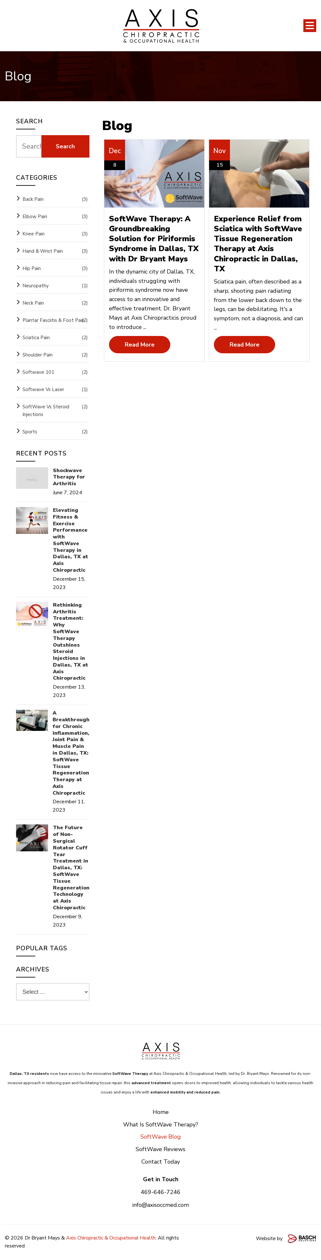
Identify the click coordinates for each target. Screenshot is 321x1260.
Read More (140, 344)
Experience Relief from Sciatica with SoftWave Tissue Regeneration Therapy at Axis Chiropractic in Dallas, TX (258, 244)
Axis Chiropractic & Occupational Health (111, 1237)
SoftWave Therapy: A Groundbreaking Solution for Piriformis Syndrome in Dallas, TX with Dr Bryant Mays (154, 239)
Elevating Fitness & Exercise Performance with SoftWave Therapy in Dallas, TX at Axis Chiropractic (70, 540)
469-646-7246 (161, 1192)
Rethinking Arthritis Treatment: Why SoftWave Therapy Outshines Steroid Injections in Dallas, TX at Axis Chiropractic (70, 642)
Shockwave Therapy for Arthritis (69, 477)
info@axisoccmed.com (160, 1205)
